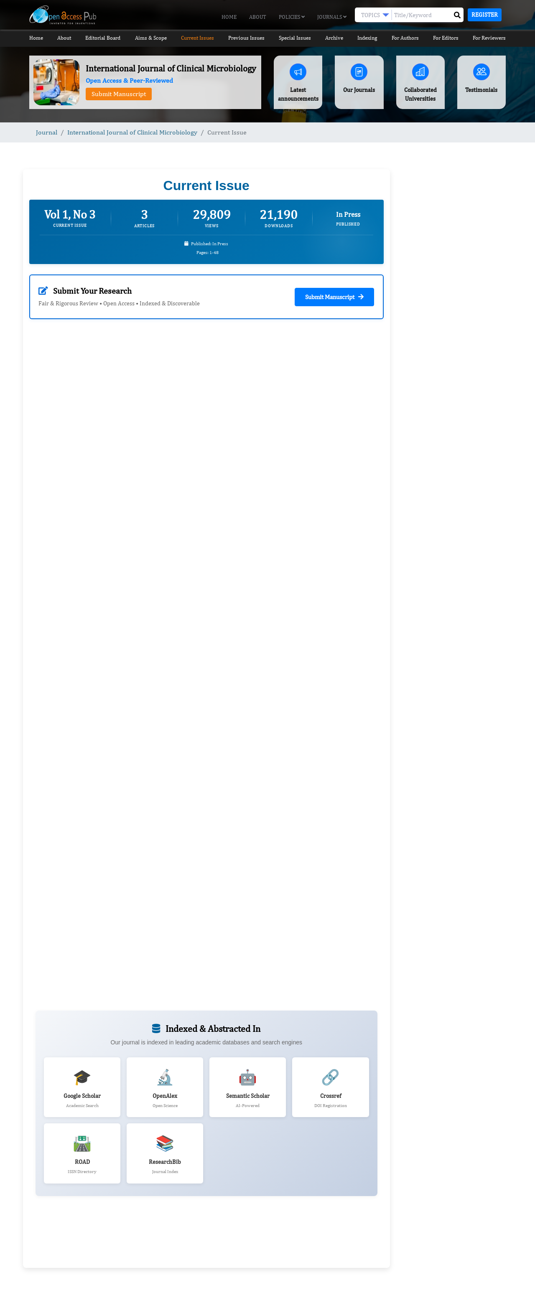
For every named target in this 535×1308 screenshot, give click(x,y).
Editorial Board (102, 38)
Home (229, 17)
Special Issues (295, 38)
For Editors (446, 38)
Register (484, 14)
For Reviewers (489, 38)
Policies (292, 17)
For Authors (405, 38)
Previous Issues (246, 38)
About (257, 17)
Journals (331, 17)
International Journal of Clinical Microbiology (132, 132)
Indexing (367, 38)
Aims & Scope (151, 38)
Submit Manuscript (119, 94)
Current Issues (197, 38)
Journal (46, 132)
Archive (334, 38)
